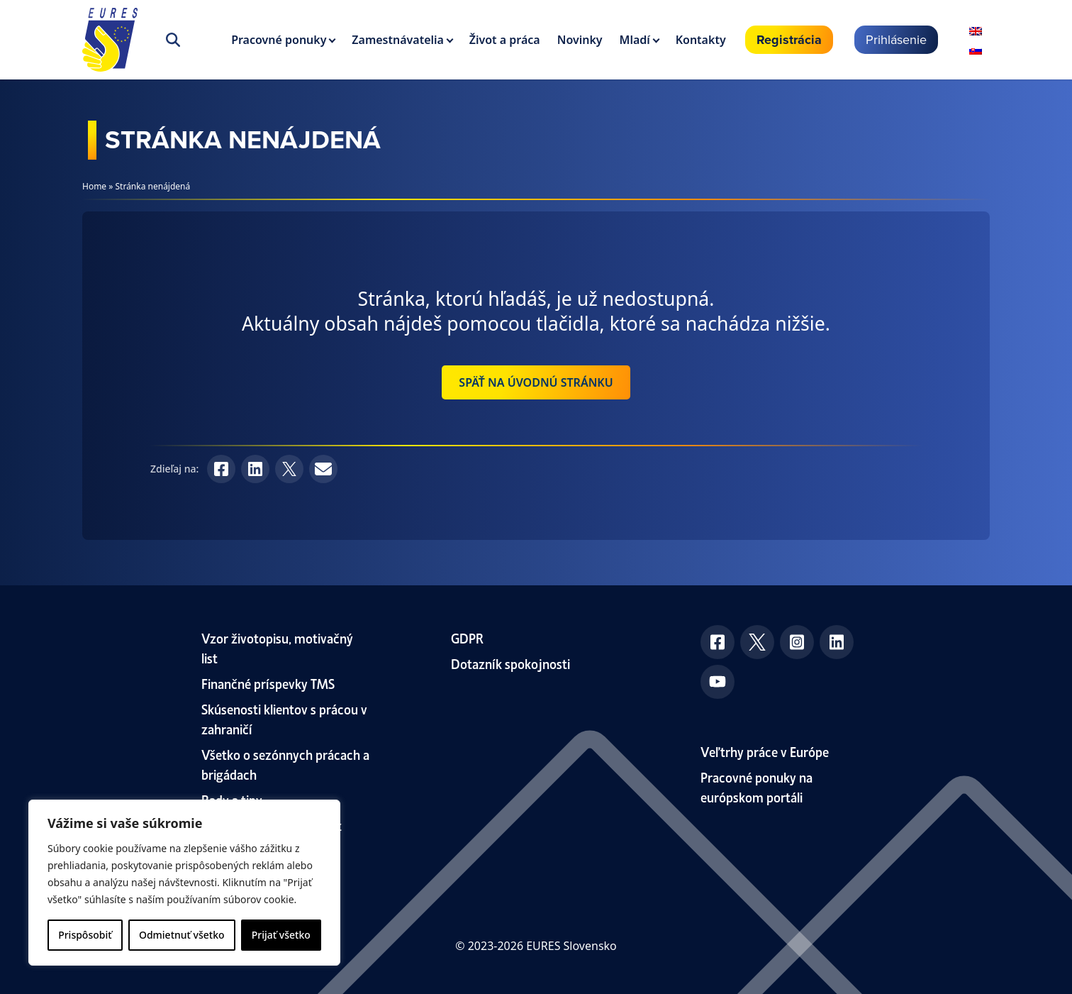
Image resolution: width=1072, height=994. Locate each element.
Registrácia (789, 40)
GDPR (467, 637)
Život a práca (504, 40)
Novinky (580, 40)
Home (94, 186)
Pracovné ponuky (278, 40)
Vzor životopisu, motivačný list (277, 647)
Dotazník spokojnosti (510, 663)
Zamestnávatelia (398, 40)
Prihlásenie (896, 39)
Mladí (635, 40)
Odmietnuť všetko (182, 934)
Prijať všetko (281, 934)
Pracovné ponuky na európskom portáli (756, 786)
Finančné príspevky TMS (268, 683)
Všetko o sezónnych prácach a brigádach (285, 764)
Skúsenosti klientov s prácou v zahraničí (284, 718)
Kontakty (701, 40)
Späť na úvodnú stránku (536, 382)
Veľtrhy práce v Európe (764, 751)
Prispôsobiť (84, 934)
